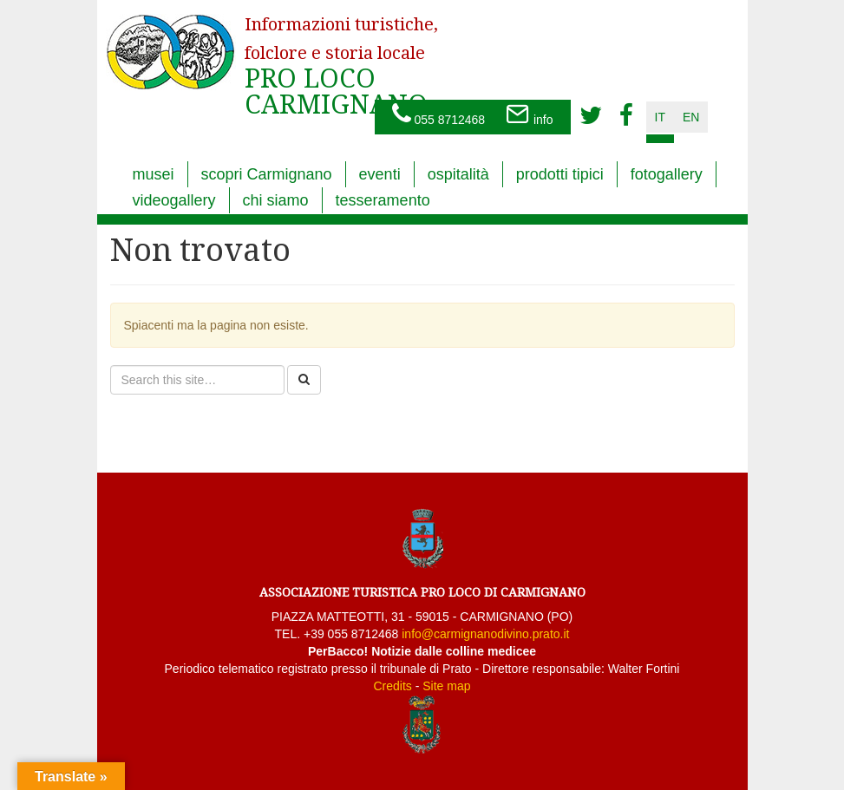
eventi (380, 174)
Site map (446, 686)
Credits (392, 686)
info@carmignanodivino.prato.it (485, 634)
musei (153, 174)
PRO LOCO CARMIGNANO (341, 54)
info (529, 115)
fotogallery (667, 174)
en (691, 117)
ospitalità (458, 174)
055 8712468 (439, 115)
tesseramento (383, 200)
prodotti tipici (560, 174)
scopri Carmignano (266, 174)
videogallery (174, 200)
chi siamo (276, 200)
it (660, 117)
